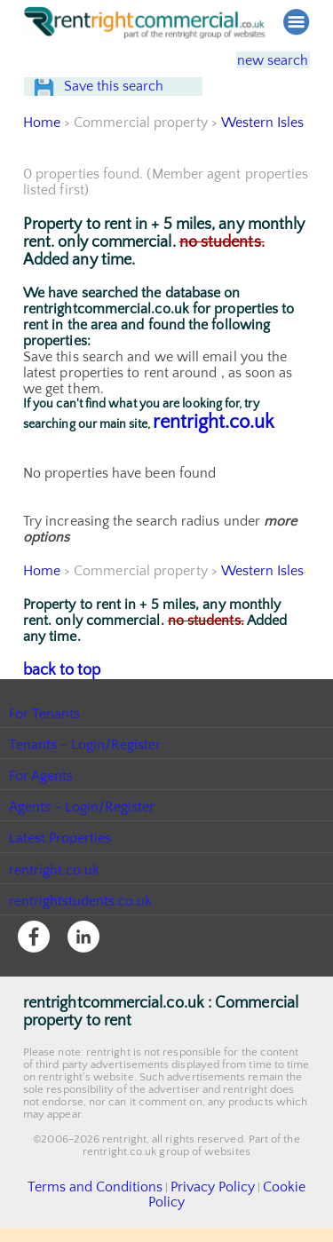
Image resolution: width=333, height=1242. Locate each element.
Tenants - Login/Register (86, 776)
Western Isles (262, 156)
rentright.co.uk (213, 456)
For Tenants (45, 745)
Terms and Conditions (89, 1218)
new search (261, 59)
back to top (58, 702)
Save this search (129, 103)
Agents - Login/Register (82, 839)
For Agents (41, 808)
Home (41, 156)
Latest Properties (60, 870)
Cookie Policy (264, 1218)
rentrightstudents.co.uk (81, 932)
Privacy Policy (186, 1218)
